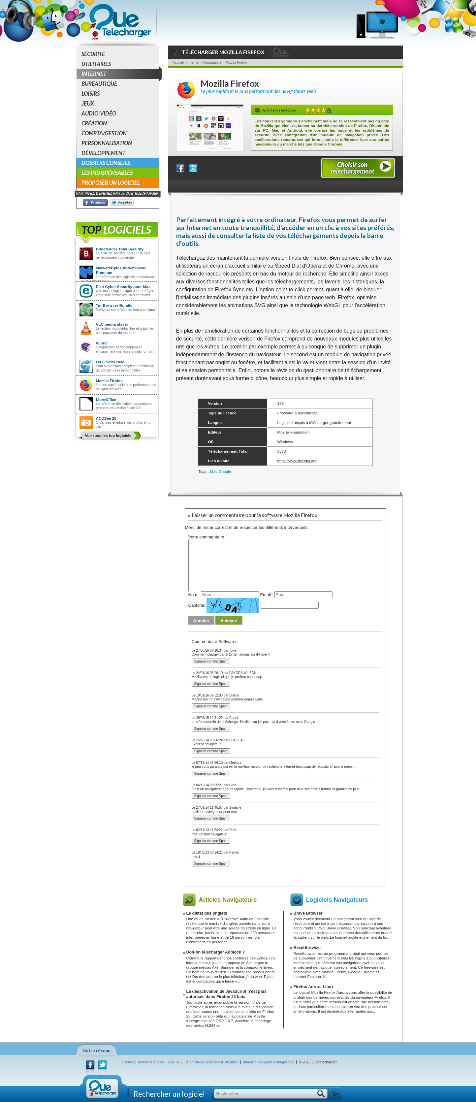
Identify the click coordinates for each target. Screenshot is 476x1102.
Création (94, 123)
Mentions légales (151, 1062)
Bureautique (99, 83)
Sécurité (93, 53)
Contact (128, 1062)
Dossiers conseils (105, 162)
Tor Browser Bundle (114, 305)
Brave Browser (308, 913)
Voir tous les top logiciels (108, 435)
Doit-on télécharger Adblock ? (215, 952)
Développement (103, 152)
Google (225, 471)
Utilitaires (96, 63)
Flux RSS (175, 1062)
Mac (213, 471)
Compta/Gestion (104, 133)
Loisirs (90, 93)
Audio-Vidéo (98, 113)
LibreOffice (106, 399)
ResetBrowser (307, 947)
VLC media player (112, 324)
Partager (184, 166)
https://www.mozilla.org (297, 461)
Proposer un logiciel (110, 182)
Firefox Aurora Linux (314, 987)
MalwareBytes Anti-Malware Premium (121, 270)
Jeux (87, 103)
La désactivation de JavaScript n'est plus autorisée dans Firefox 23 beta (226, 994)
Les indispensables (107, 172)
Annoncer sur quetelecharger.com (268, 1062)
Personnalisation (106, 143)
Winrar (102, 343)
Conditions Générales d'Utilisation (212, 1062)
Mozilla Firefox (109, 380)
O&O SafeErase (110, 362)
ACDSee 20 (106, 418)
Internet (120, 74)
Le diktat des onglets (206, 913)
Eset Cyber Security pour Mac (123, 286)
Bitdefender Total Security (120, 249)
